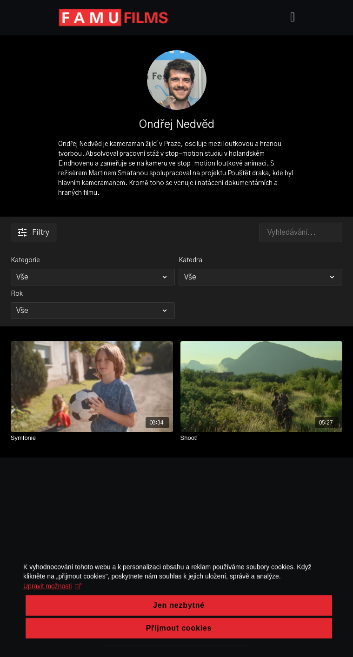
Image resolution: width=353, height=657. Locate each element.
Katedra (190, 260)
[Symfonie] (92, 438)
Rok (17, 294)
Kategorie (25, 260)
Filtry (33, 232)
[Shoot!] (261, 438)
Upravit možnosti (52, 621)
